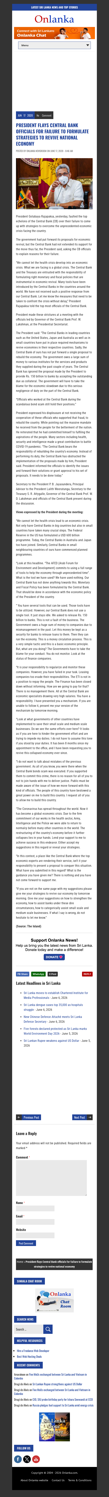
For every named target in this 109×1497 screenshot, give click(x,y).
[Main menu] (54, 45)
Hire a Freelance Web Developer (33, 1350)
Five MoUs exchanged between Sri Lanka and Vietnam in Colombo (50, 1376)
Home (20, 1261)
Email (20, 1216)
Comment (46, 115)
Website (21, 1229)
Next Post (79, 1117)
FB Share (23, 974)
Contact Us (58, 1480)
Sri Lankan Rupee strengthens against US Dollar (57, 1384)
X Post (52, 974)
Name (20, 1202)
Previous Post (31, 1117)
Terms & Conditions (79, 1480)
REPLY (87, 974)
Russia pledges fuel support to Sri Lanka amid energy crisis (63, 1405)
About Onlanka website (34, 1480)
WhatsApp (38, 974)
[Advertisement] (54, 80)
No (38, 115)
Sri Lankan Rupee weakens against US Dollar (51, 1041)
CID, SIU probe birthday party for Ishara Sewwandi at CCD (63, 1399)
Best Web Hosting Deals (29, 1356)
